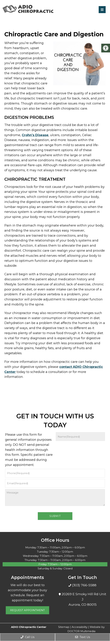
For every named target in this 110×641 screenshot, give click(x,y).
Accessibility (79, 627)
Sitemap (63, 627)
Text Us (82, 637)
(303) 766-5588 (83, 585)
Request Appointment (27, 610)
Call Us (27, 637)
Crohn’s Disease (35, 135)
